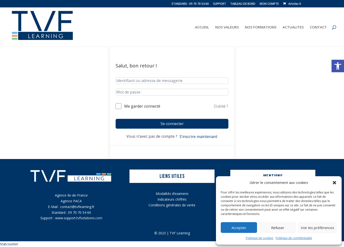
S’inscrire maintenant (198, 136)
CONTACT (318, 27)
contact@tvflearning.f (76, 206)
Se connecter (172, 123)
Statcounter (9, 244)
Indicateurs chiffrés (172, 199)
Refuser (277, 227)
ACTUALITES (293, 27)
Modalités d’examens (172, 193)
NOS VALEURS (227, 27)
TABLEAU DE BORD (242, 4)
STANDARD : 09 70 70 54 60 (190, 4)
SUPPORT (219, 4)
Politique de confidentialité (294, 238)
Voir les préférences (317, 227)
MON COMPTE (269, 4)
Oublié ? (221, 106)
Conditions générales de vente (172, 205)
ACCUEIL (202, 27)
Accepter (238, 227)
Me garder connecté (142, 106)
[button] (338, 66)
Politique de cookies (259, 238)
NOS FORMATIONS (260, 27)
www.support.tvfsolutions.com (78, 218)
